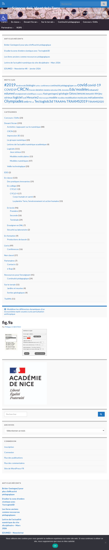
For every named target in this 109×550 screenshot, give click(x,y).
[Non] (105, 542)
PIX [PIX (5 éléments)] (30, 102)
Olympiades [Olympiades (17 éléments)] (13, 102)
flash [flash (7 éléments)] (45, 94)
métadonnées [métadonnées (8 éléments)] (95, 98)
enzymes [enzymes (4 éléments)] (39, 94)
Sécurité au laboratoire (17, 230)
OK (55, 546)
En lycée (10, 208)
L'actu (6, 246)
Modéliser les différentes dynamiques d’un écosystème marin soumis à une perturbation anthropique (24, 312)
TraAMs (7, 299)
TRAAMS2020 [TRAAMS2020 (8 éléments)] (96, 102)
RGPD (19, 28)
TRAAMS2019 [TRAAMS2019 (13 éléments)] (76, 102)
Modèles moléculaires (19, 157)
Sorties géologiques (16, 293)
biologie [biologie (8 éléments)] (30, 86)
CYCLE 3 (14, 190)
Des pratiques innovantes (18, 182)
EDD (6, 173)
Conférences (13, 250)
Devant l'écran (10, 124)
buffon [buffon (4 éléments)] (37, 86)
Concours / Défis (90, 23)
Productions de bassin (17, 240)
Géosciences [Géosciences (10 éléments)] (77, 94)
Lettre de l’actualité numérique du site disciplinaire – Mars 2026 (32, 63)
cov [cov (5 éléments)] (75, 86)
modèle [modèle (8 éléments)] (53, 98)
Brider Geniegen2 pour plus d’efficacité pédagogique (27, 45)
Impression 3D (13, 136)
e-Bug (9, 269)
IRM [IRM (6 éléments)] (96, 94)
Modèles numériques (19, 161)
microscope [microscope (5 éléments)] (44, 98)
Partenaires (7, 28)
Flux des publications (13, 458)
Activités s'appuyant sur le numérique (24, 127)
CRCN (10, 132)
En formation (10, 236)
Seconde (14, 216)
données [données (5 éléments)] (65, 91)
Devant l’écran (31, 23)
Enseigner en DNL (15, 226)
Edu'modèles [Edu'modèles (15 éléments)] (79, 90)
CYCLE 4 (14, 194)
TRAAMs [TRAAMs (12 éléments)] (60, 102)
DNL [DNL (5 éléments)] (59, 91)
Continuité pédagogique (69, 23)
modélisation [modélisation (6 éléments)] (71, 98)
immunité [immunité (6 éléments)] (90, 94)
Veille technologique (16, 167)
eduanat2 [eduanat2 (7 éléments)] (93, 90)
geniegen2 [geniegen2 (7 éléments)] (53, 94)
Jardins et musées (15, 289)
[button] (3, 18)
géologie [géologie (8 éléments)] (64, 94)
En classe (16, 23)
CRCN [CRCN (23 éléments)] (23, 89)
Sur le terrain (48, 23)
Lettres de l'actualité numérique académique (27, 145)
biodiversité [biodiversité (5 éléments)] (21, 86)
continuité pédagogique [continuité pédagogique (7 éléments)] (62, 86)
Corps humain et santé (23, 197)
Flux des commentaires (14, 464)
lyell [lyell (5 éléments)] (24, 98)
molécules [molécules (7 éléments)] (82, 98)
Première (14, 211)
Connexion (9, 453)
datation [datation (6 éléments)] (39, 90)
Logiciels (11, 149)
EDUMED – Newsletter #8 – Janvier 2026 (22, 69)
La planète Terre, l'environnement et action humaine (36, 202)
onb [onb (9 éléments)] (26, 102)
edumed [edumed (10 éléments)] (9, 94)
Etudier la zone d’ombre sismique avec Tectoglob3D (27, 51)
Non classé (9, 256)
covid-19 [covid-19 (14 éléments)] (94, 86)
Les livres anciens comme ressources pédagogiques (27, 57)
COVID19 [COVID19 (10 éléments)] (10, 90)
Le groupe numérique (16, 140)
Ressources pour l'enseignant (17, 275)
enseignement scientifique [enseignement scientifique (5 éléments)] (25, 94)
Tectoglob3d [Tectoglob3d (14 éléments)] (43, 102)
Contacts (11, 265)
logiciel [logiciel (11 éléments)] (17, 98)
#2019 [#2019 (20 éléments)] (10, 85)
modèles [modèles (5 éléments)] (61, 98)
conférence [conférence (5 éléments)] (45, 86)
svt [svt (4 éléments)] (33, 103)
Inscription (9, 447)
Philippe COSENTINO (13, 327)
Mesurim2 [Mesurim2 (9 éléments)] (33, 98)
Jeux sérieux (15, 153)
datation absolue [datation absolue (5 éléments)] (50, 91)
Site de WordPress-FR (14, 469)
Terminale (14, 220)
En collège (11, 186)
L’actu (4, 23)
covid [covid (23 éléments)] (82, 85)
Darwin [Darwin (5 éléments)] (32, 91)
